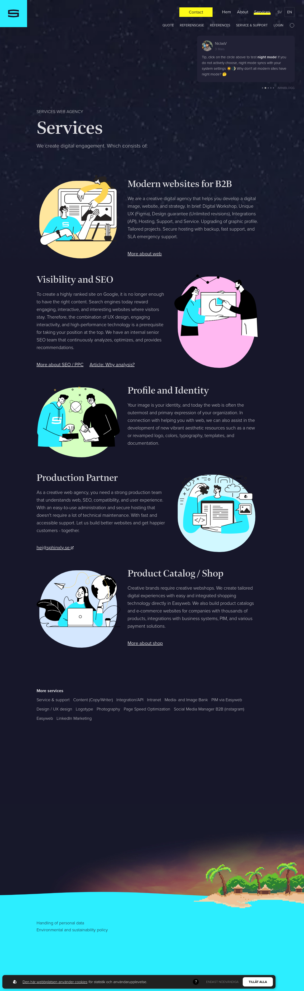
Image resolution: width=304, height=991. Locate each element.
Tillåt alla (258, 982)
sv (279, 12)
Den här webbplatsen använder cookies (55, 982)
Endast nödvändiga (222, 982)
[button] (262, 88)
